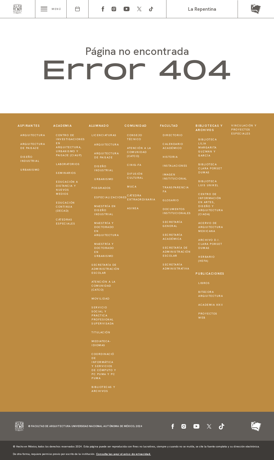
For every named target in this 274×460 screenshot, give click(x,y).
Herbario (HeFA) (206, 259)
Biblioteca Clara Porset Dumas (210, 168)
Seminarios (66, 173)
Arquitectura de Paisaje (32, 146)
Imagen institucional (175, 176)
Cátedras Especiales (65, 221)
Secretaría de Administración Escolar (105, 269)
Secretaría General (172, 224)
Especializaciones (110, 197)
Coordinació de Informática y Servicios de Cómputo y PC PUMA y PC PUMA (104, 366)
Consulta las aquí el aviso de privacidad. (123, 454)
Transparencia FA (176, 189)
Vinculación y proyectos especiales (244, 129)
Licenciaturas (104, 135)
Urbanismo (30, 169)
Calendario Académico (173, 146)
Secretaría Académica (172, 237)
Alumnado (99, 126)
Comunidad (135, 126)
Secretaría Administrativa (176, 266)
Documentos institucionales (177, 211)
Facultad (169, 126)
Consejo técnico (134, 137)
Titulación (101, 332)
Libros (204, 283)
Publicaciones (210, 273)
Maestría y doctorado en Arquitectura (106, 229)
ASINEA (133, 208)
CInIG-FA (134, 165)
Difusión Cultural (135, 175)
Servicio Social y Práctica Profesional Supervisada (103, 315)
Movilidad (101, 298)
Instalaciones (175, 165)
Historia (170, 157)
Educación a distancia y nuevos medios (67, 188)
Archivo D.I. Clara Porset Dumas (210, 244)
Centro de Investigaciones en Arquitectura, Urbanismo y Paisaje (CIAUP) (70, 145)
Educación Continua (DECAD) (65, 206)
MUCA (131, 186)
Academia (62, 126)
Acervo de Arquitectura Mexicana (210, 227)
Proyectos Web (208, 315)
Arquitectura (32, 135)
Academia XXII (210, 304)
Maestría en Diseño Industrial (105, 210)
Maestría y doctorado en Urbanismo (104, 250)
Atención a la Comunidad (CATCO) (104, 285)
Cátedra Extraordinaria (141, 197)
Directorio (172, 135)
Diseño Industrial (29, 159)
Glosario (171, 200)
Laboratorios (68, 164)
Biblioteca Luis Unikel (208, 183)
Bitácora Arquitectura (210, 294)
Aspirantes (29, 126)
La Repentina (202, 9)
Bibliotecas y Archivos (104, 389)
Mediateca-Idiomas (101, 343)
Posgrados (101, 188)
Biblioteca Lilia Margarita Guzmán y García (207, 147)
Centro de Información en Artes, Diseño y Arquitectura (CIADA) (210, 204)
